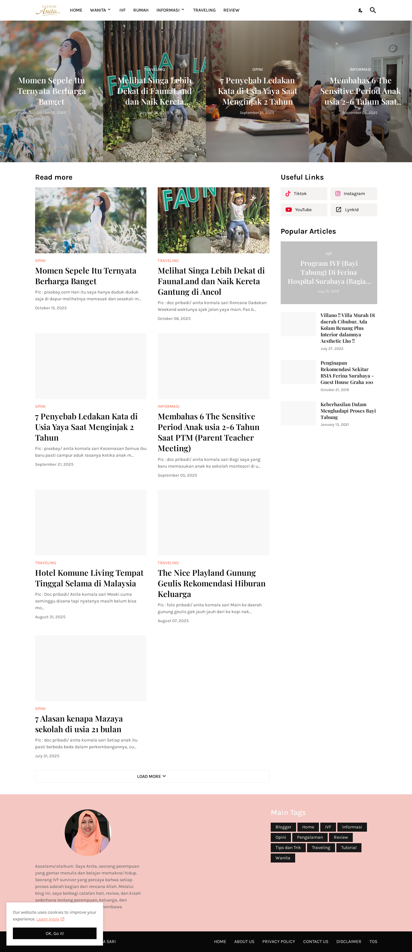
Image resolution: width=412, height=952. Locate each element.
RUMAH (141, 10)
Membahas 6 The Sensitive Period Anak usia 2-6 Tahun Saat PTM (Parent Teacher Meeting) (208, 432)
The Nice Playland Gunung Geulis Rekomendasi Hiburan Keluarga (212, 583)
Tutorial (349, 847)
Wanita (283, 858)
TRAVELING (204, 10)
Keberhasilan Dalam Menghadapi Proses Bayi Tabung (348, 410)
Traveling (321, 847)
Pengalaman (310, 837)
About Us (244, 941)
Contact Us (315, 941)
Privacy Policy (278, 941)
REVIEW (231, 10)
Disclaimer (348, 941)
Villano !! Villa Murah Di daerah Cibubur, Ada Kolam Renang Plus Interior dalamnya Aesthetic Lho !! (348, 328)
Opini (281, 837)
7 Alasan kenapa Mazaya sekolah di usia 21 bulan (79, 723)
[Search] (371, 10)
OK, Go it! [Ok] (55, 933)
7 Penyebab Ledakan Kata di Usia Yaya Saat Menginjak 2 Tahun (86, 427)
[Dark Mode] (360, 10)
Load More (149, 776)
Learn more (47, 919)
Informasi (352, 827)
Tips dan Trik (288, 847)
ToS (373, 941)
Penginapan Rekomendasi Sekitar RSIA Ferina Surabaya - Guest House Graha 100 (347, 372)
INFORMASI (168, 10)
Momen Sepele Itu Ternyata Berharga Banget (85, 275)
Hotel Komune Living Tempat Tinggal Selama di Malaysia (89, 577)
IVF (122, 10)
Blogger (283, 827)
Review (341, 837)
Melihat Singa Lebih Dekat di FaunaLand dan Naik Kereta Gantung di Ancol (211, 281)
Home (76, 10)
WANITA (98, 10)
